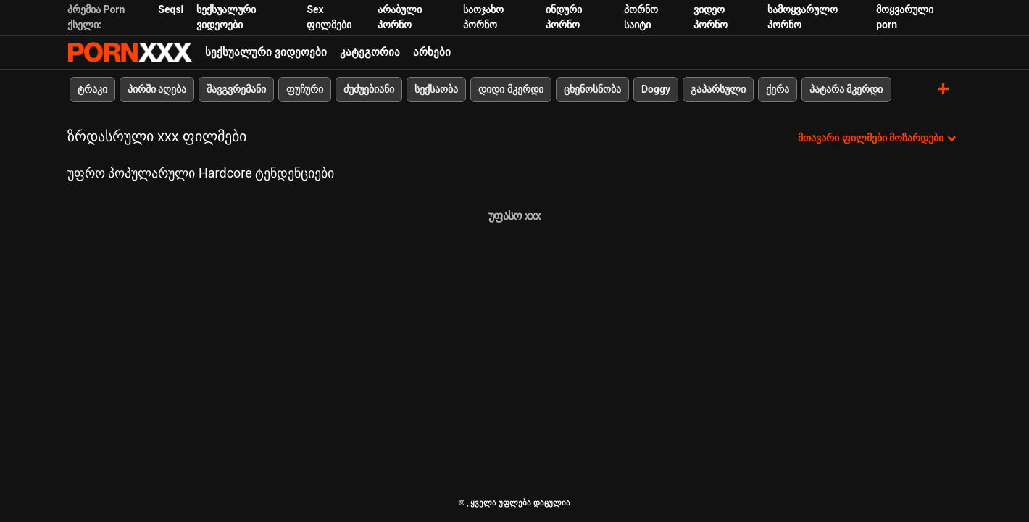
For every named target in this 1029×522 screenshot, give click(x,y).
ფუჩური (304, 89)
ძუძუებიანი (368, 89)
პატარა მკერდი (846, 89)
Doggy (655, 89)
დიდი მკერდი (510, 89)
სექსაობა (436, 89)
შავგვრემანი (236, 89)
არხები (432, 52)
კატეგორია (370, 52)
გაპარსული (718, 89)
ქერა (777, 89)
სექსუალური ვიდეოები (266, 52)
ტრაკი (92, 89)
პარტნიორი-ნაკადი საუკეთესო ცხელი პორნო (129, 52)
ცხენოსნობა (592, 89)
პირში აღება (157, 89)
